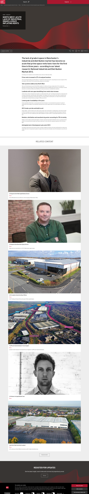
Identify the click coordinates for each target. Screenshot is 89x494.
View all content (44, 454)
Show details (59, 491)
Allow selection (79, 487)
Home (2, 5)
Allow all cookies (79, 484)
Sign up (44, 475)
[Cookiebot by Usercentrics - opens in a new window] (7, 492)
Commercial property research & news (10, 5)
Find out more (6, 25)
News (20, 5)
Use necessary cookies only (79, 490)
